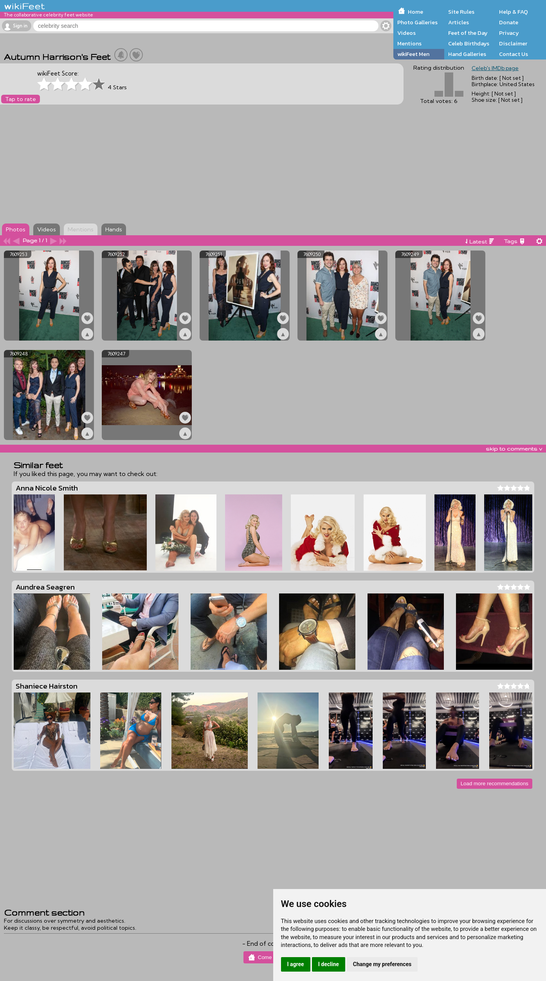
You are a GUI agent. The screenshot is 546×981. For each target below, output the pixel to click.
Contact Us (513, 54)
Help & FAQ (513, 11)
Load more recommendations (494, 783)
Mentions (409, 43)
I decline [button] (328, 964)
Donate (508, 22)
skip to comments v (514, 448)
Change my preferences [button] (382, 964)
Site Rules (461, 11)
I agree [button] (295, 964)
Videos (406, 33)
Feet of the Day (468, 33)
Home (415, 11)
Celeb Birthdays (468, 43)
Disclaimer (513, 43)
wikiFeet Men (413, 54)
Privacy (509, 33)
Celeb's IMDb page (495, 68)
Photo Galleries (417, 22)
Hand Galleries (467, 54)
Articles (458, 22)
